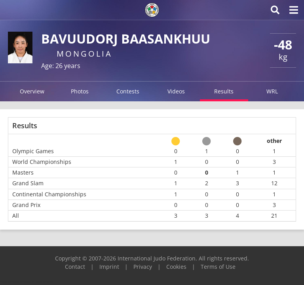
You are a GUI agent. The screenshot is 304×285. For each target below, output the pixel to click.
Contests (127, 91)
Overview (32, 91)
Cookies (176, 266)
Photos (80, 91)
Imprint (109, 266)
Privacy (142, 266)
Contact (75, 266)
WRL (272, 91)
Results (224, 91)
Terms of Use (218, 266)
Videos (176, 91)
